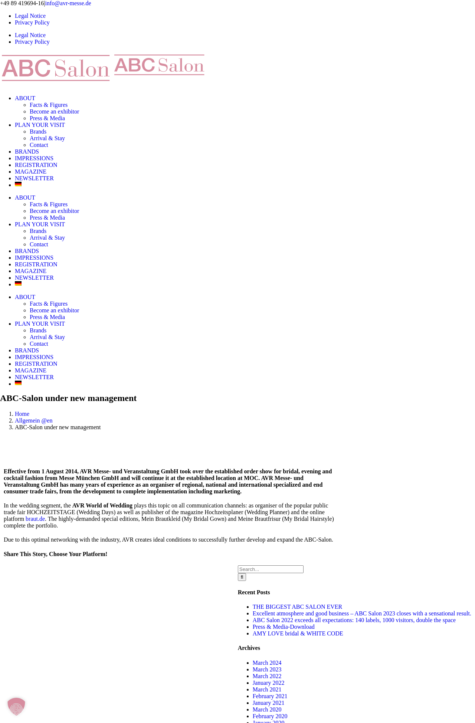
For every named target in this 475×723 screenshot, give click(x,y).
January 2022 (269, 683)
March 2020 (267, 709)
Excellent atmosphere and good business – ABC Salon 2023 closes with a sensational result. (362, 613)
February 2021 (270, 696)
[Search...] (271, 569)
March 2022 (267, 676)
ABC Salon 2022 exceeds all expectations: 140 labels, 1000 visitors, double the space (354, 620)
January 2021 (269, 703)
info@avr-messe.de (68, 3)
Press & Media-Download (284, 627)
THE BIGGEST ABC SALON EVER (298, 607)
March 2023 (267, 669)
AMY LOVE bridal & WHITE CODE (298, 633)
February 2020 (270, 716)
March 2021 (267, 689)
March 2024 (267, 663)
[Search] (242, 577)
